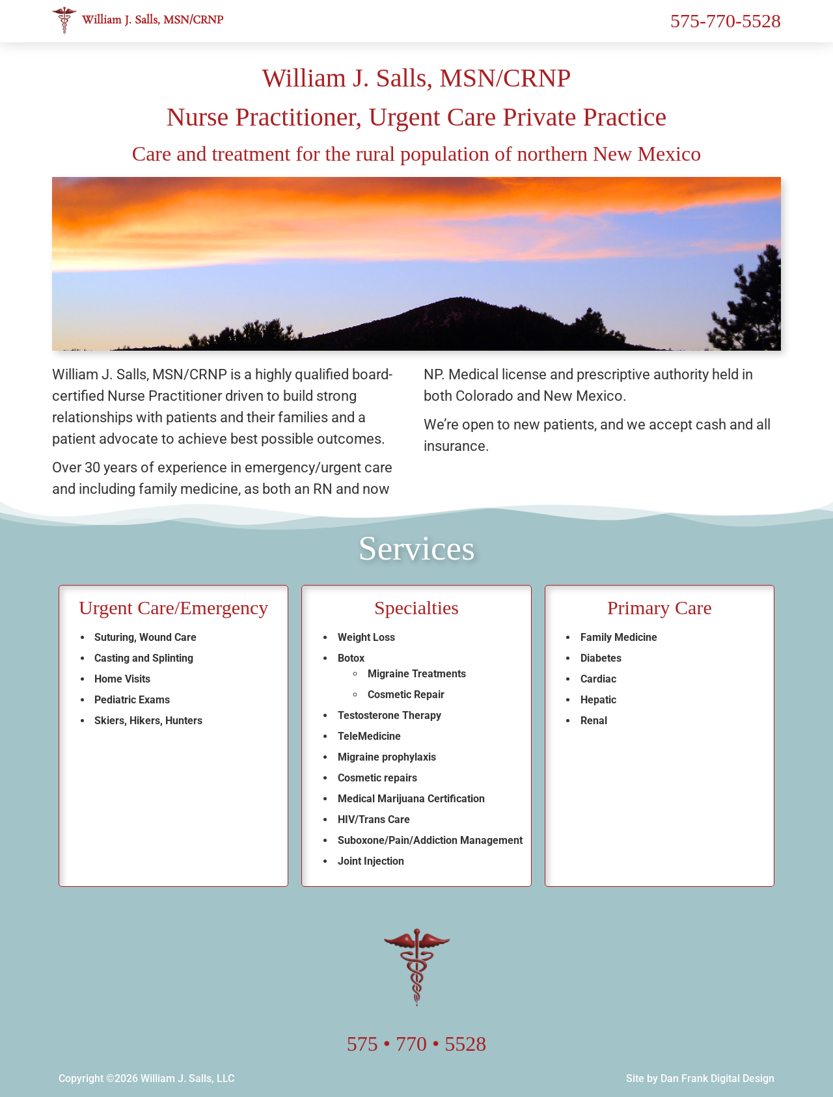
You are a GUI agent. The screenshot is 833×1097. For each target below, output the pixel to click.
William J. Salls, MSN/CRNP (153, 20)
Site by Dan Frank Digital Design (700, 1078)
